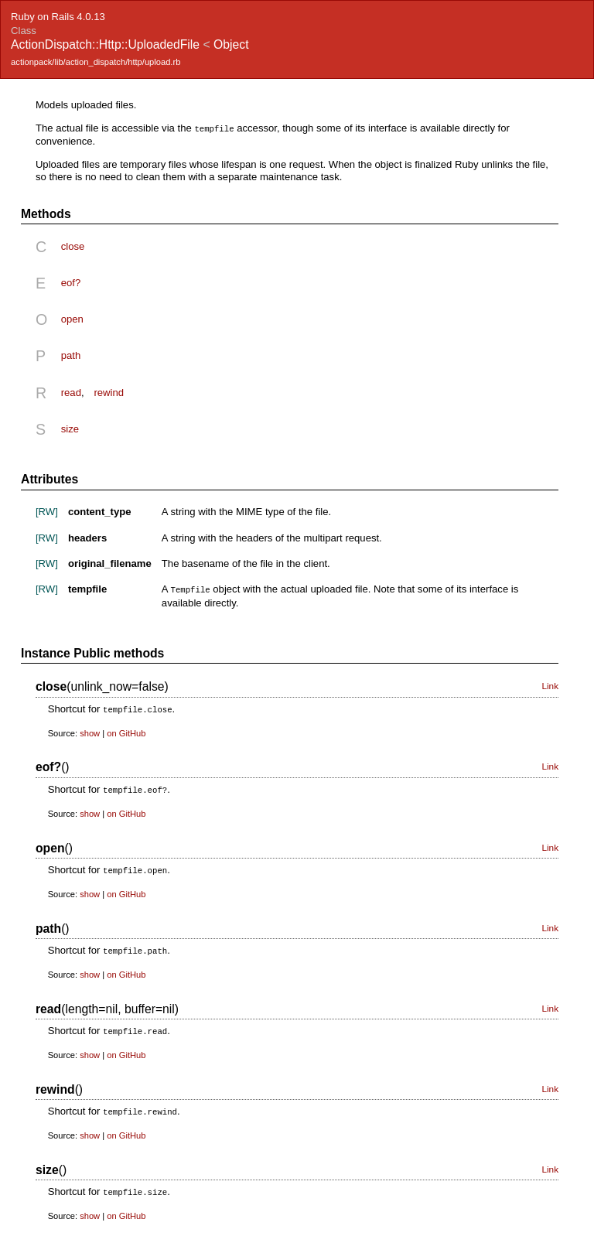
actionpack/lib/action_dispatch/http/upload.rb (95, 62)
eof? (71, 282)
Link (549, 684)
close (73, 245)
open (72, 318)
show (90, 731)
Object (230, 44)
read (71, 392)
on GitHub (126, 731)
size (70, 428)
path (71, 354)
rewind (109, 392)
